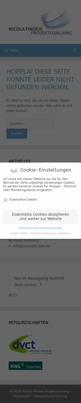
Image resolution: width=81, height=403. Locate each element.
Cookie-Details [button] (19, 232)
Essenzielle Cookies (20, 198)
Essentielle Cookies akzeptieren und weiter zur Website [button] (40, 215)
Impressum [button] (64, 232)
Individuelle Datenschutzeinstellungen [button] (40, 226)
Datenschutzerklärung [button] (43, 232)
